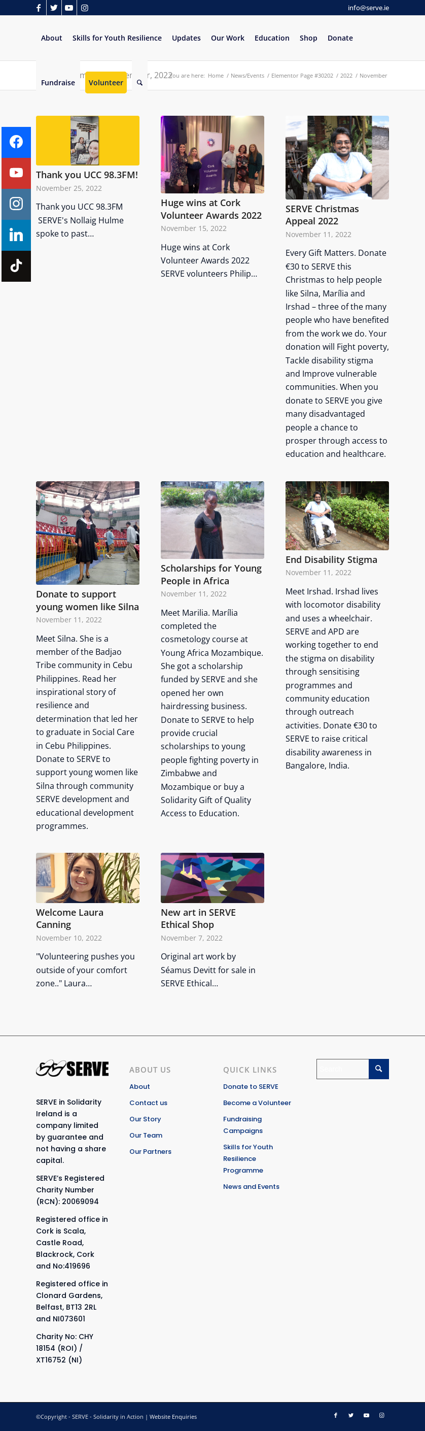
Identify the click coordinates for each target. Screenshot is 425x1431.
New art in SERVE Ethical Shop (198, 918)
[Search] (140, 82)
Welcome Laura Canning (69, 918)
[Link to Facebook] (38, 7)
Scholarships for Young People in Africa (211, 574)
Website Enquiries (173, 1416)
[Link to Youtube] (69, 7)
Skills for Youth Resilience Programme (248, 1158)
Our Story (145, 1119)
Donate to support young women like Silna (87, 600)
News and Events (251, 1186)
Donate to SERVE (250, 1086)
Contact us (148, 1103)
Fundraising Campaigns (243, 1125)
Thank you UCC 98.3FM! (87, 175)
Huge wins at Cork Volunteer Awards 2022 (211, 208)
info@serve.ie (368, 7)
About (139, 1086)
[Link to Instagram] (84, 7)
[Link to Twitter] (54, 7)
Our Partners (150, 1151)
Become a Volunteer (257, 1103)
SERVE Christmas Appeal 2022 (322, 215)
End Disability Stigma (331, 559)
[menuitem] (51, 38)
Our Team (145, 1135)
